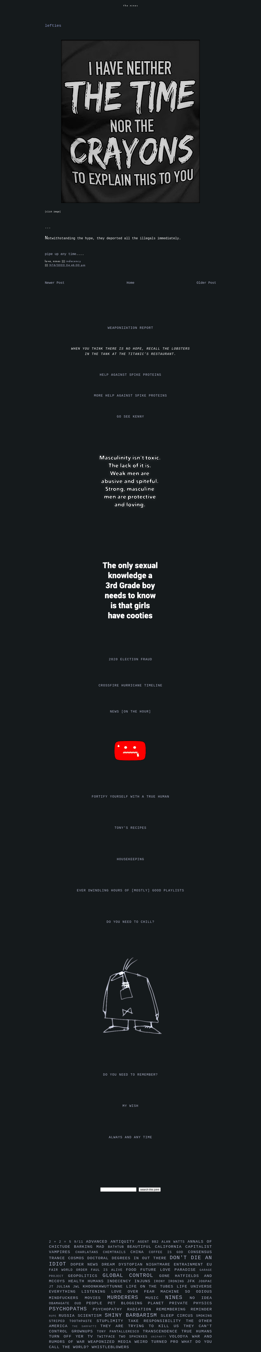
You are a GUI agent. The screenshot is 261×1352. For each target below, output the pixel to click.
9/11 (80, 1242)
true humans (196, 1331)
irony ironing (170, 1281)
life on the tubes (151, 1286)
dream (110, 1264)
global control (131, 1276)
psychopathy (110, 1309)
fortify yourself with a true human (130, 797)
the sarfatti (86, 1326)
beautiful (141, 1247)
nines (177, 1298)
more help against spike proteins (130, 396)
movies (96, 1298)
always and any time (130, 1137)
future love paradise (170, 1270)
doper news (86, 1264)
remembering (173, 1309)
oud (80, 1303)
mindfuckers (67, 1298)
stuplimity (112, 1321)
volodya (180, 1336)
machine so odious (186, 1291)
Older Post (206, 283)
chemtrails (116, 1252)
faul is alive (108, 1270)
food (133, 1270)
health (78, 1281)
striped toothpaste (73, 1321)
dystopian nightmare (146, 1264)
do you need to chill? (130, 922)
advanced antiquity (112, 1241)
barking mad (91, 1247)
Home (130, 283)
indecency (73, 261)
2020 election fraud (130, 659)
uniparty (160, 1336)
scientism (91, 1315)
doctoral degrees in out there (128, 1258)
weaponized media (111, 1342)
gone (167, 1276)
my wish (130, 1106)
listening (96, 1291)
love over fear (135, 1291)
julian (64, 1287)
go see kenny (130, 417)
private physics (190, 1303)
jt (52, 1287)
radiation (141, 1309)
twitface (108, 1337)
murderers (126, 1298)
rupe (54, 1316)
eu (209, 1264)
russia (68, 1315)
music (155, 1298)
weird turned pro (158, 1342)
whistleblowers (110, 1347)
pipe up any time (60, 254)
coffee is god (168, 1252)
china (139, 1252)
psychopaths (71, 1309)
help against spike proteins (130, 375)
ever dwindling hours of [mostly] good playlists (130, 890)
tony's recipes (131, 828)
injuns (144, 1281)
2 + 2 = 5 (61, 1242)
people (97, 1303)
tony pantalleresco (120, 1331)
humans (97, 1281)
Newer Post (54, 283)
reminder (201, 1309)
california (170, 1247)
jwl (78, 1287)
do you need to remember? (130, 1075)
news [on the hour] (130, 712)
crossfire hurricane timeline (130, 685)
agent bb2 (149, 1242)
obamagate (61, 1303)
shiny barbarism (133, 1315)
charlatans (89, 1252)
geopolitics (85, 1276)
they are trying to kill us (142, 1326)
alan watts (174, 1242)
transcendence (162, 1331)
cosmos (77, 1258)
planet (158, 1303)
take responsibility (157, 1321)
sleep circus (178, 1315)
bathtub (117, 1247)
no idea (201, 1298)
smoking (204, 1316)
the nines (130, 5)
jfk (192, 1281)
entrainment (190, 1264)
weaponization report (130, 328)
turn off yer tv (73, 1336)
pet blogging (128, 1303)
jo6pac (205, 1281)
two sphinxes (135, 1337)
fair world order (70, 1270)
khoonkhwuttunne (104, 1286)
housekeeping (130, 859)
